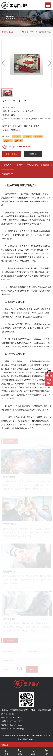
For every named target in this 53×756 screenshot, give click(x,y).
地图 (46, 751)
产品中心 (33, 32)
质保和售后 (45, 165)
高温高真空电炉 (8, 32)
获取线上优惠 (11, 154)
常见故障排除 (7, 174)
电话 (33, 751)
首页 (26, 32)
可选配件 (20, 165)
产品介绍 (7, 165)
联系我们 (33, 154)
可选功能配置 (32, 165)
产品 (20, 751)
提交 (32, 670)
